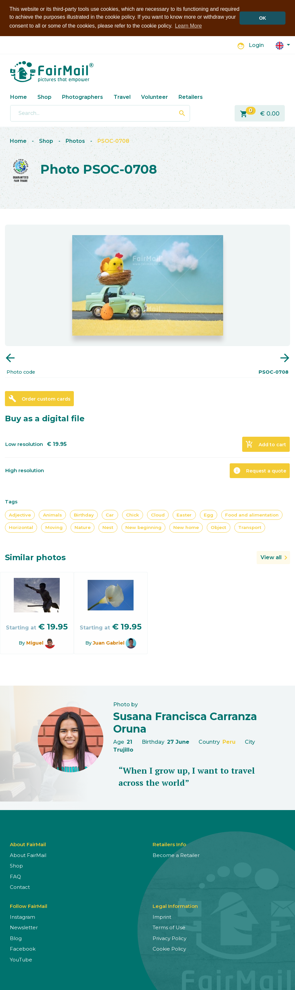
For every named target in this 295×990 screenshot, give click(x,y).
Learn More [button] (188, 26)
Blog (16, 938)
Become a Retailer (176, 855)
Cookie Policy (169, 948)
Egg (208, 514)
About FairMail (28, 855)
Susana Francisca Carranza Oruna (185, 722)
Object (218, 527)
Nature (82, 527)
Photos (75, 141)
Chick (132, 514)
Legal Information (175, 906)
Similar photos (35, 557)
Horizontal (21, 527)
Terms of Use (169, 927)
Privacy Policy (169, 938)
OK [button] (262, 18)
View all (271, 557)
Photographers (82, 97)
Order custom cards (40, 398)
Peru (229, 741)
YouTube (21, 959)
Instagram (22, 916)
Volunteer (154, 97)
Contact (20, 887)
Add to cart (265, 444)
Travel (122, 97)
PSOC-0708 (113, 141)
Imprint (162, 916)
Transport (249, 527)
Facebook (22, 948)
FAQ (15, 876)
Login (256, 45)
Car (110, 514)
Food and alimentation (252, 514)
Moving (54, 527)
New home (186, 527)
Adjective (20, 514)
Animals (52, 514)
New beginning (143, 527)
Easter (184, 514)
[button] (283, 45)
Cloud (158, 514)
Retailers (191, 97)
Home (18, 97)
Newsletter (24, 927)
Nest (107, 527)
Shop (44, 97)
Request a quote (259, 470)
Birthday (84, 514)
